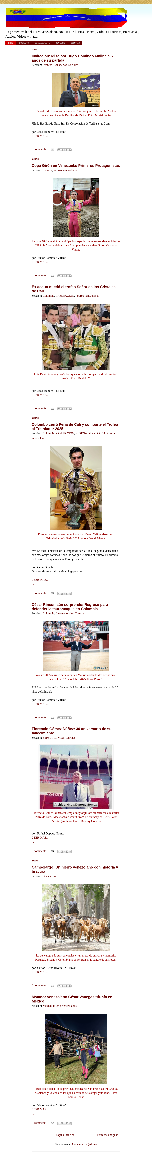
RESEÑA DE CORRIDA (91, 433)
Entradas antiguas (107, 1134)
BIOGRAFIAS (24, 43)
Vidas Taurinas (66, 737)
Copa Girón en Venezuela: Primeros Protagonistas (76, 165)
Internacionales (65, 613)
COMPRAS (75, 43)
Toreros (79, 613)
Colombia (48, 295)
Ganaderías (60, 64)
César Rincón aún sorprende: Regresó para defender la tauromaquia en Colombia (70, 606)
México (47, 1005)
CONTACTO (60, 43)
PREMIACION (65, 295)
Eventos (47, 64)
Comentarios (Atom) (84, 1144)
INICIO (10, 43)
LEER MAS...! (40, 136)
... (33, 140)
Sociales (73, 64)
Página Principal (65, 1134)
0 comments (39, 149)
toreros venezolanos (65, 170)
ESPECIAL (49, 737)
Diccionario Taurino (42, 43)
